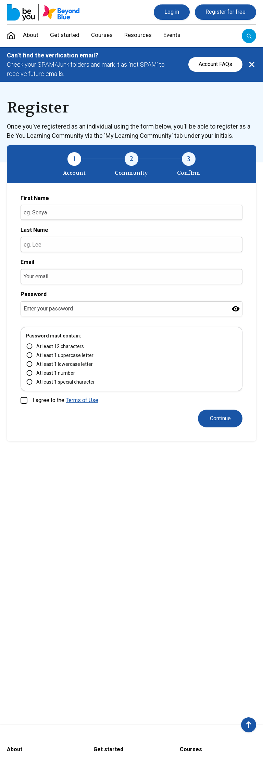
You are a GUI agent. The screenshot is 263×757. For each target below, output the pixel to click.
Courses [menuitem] (107, 35)
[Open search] (249, 36)
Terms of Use (82, 400)
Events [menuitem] (184, 35)
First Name (35, 198)
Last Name (34, 230)
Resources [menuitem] (147, 35)
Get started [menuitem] (67, 35)
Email (27, 262)
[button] (248, 724)
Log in (171, 12)
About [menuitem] (30, 35)
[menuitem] (11, 36)
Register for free (225, 12)
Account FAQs (215, 64)
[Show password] (235, 308)
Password (34, 294)
